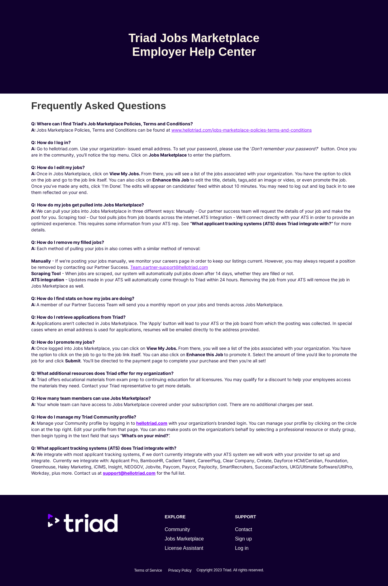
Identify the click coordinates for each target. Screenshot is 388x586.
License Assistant (184, 548)
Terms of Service (148, 570)
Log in (242, 548)
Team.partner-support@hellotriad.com (169, 267)
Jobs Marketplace (184, 538)
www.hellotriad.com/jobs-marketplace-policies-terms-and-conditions (241, 130)
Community (177, 529)
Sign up (243, 538)
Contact (243, 529)
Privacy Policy (180, 570)
